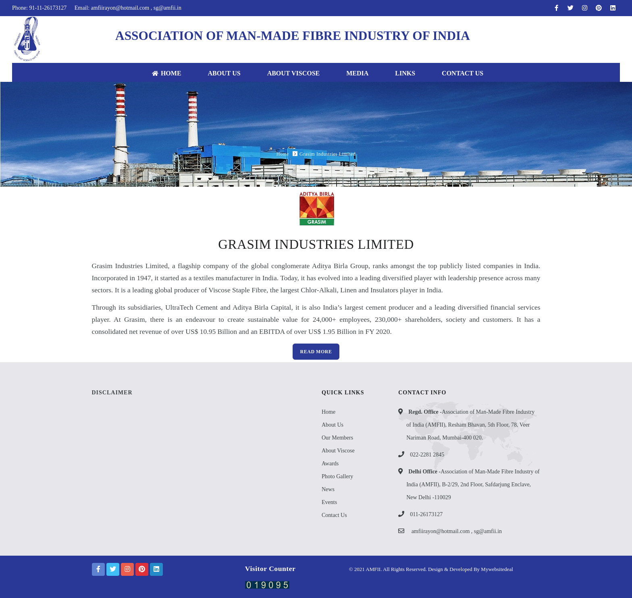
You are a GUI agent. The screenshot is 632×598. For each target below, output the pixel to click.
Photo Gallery (337, 476)
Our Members (337, 438)
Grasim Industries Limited (327, 154)
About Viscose (293, 73)
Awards (330, 463)
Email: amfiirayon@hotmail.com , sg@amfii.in (128, 8)
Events (329, 502)
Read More (316, 351)
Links (405, 73)
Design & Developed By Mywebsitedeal (470, 569)
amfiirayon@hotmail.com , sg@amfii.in (457, 531)
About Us (224, 73)
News (328, 489)
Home (166, 73)
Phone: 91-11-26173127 (39, 8)
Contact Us (462, 73)
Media (357, 73)
